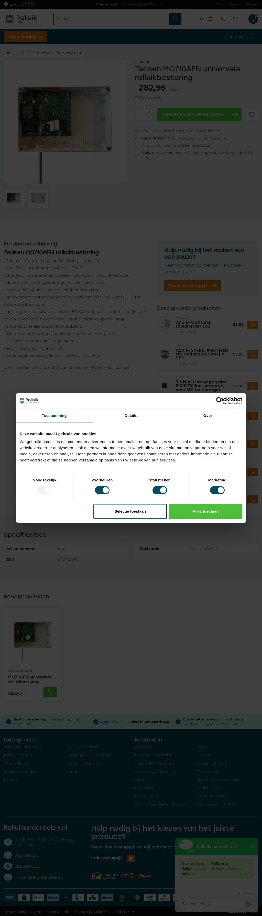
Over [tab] (207, 415)
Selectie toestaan (130, 511)
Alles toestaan (206, 511)
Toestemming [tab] (54, 415)
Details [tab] (131, 415)
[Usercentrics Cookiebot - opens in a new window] (220, 401)
